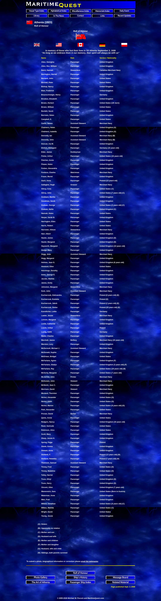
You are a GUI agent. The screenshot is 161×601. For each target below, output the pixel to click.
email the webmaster (89, 561)
